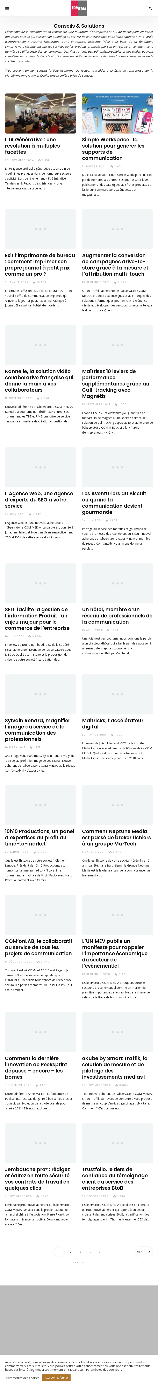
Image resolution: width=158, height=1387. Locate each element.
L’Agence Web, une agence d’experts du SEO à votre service (39, 499)
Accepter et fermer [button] (56, 1377)
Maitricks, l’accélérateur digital (112, 723)
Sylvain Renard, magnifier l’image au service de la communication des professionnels (37, 730)
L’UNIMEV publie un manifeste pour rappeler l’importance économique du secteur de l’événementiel (115, 953)
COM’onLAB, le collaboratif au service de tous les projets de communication (38, 947)
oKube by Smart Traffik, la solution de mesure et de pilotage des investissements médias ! (115, 1067)
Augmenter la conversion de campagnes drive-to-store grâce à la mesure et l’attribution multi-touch (115, 264)
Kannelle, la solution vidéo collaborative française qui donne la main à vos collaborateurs (39, 380)
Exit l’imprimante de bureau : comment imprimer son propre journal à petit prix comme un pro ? (40, 264)
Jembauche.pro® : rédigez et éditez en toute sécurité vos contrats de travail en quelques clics (37, 1178)
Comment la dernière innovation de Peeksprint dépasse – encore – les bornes (36, 1067)
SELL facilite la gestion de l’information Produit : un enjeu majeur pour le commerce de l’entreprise (37, 618)
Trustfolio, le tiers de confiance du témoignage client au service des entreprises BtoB (115, 1178)
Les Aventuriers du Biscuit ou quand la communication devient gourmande (114, 503)
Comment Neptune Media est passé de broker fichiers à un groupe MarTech (116, 837)
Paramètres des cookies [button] (22, 1378)
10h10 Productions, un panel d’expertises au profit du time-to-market (39, 837)
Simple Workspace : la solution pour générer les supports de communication (113, 149)
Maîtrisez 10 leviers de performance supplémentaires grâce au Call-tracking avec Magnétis (115, 384)
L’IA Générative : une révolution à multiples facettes (32, 145)
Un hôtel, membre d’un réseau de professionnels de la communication (117, 615)
